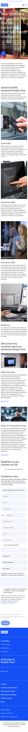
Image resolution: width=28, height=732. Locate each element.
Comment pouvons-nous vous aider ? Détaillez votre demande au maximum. (13, 574)
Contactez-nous (5, 644)
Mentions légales (5, 709)
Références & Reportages (9, 694)
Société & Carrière (6, 698)
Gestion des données (7, 713)
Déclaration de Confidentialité (8, 602)
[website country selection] (23, 5)
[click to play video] (3, 53)
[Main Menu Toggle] (26, 5)
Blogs (2, 701)
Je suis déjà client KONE (9, 545)
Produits (3, 684)
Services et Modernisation (9, 687)
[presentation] (12, 609)
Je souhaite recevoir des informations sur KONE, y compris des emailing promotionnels (14, 590)
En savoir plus (5, 401)
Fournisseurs (4, 651)
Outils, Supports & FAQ (8, 691)
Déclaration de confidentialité (9, 716)
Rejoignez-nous (5, 648)
